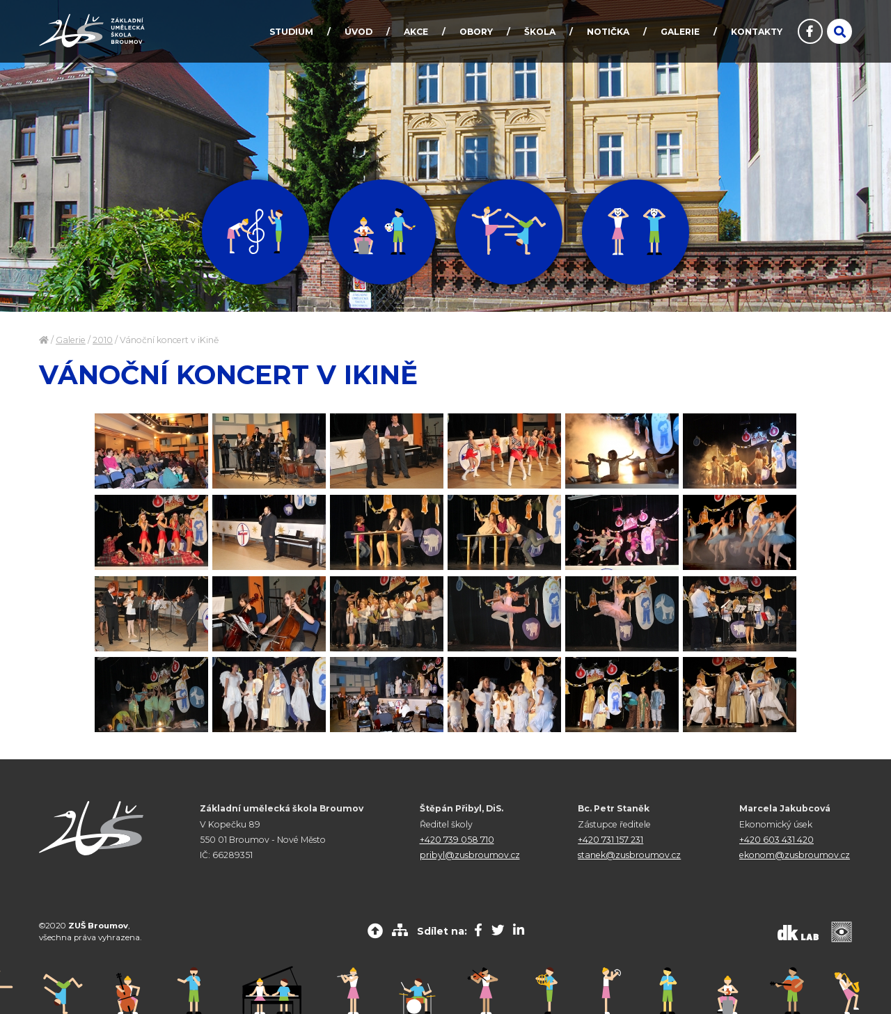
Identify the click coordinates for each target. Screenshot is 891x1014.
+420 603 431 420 (776, 839)
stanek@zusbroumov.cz (629, 855)
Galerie (71, 340)
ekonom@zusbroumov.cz (794, 855)
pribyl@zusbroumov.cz (470, 855)
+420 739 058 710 (457, 839)
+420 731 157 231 (610, 839)
